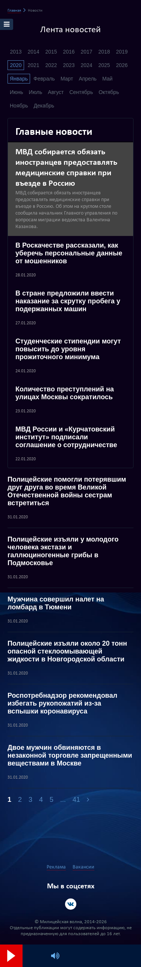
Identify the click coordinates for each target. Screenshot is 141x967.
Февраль (44, 79)
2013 (15, 52)
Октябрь (109, 92)
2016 (68, 52)
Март (67, 79)
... (63, 799)
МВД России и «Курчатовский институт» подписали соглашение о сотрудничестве (66, 437)
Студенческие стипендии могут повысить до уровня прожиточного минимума (68, 349)
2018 (104, 52)
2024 (86, 65)
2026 (121, 65)
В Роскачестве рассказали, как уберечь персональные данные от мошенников (68, 253)
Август (56, 92)
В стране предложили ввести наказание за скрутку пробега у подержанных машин (67, 301)
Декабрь (44, 106)
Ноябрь (19, 106)
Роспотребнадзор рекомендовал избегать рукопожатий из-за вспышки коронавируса (62, 703)
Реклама (56, 867)
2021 (33, 65)
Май (107, 79)
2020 (15, 65)
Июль (35, 92)
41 (76, 799)
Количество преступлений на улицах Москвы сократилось (64, 393)
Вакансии (83, 867)
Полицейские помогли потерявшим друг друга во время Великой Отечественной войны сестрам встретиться (67, 491)
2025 (104, 65)
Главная (14, 11)
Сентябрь (81, 92)
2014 (33, 52)
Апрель (88, 79)
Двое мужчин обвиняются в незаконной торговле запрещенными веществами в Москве (70, 755)
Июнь (16, 92)
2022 (51, 65)
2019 (121, 52)
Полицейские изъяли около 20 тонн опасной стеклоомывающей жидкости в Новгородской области (67, 651)
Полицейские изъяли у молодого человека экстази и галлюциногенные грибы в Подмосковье (63, 551)
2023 (68, 65)
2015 (51, 52)
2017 (86, 52)
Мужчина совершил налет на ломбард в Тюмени (56, 603)
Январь (19, 79)
